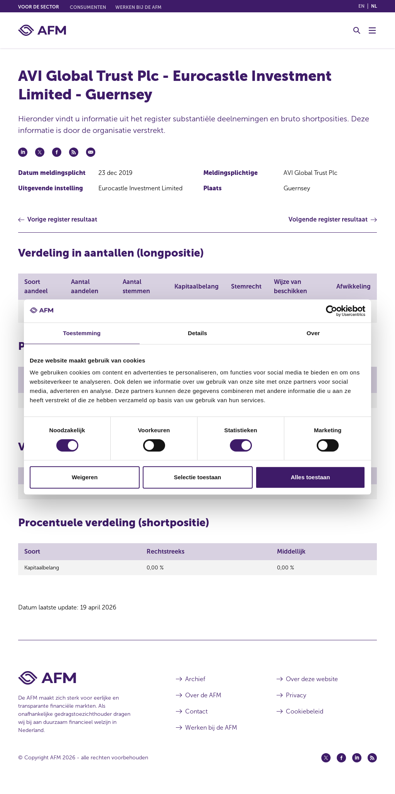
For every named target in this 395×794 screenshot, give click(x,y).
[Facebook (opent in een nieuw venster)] (341, 764)
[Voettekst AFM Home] (85, 684)
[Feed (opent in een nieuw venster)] (372, 764)
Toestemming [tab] (82, 333)
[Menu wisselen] (372, 30)
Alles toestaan (310, 477)
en (361, 6)
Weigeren (85, 477)
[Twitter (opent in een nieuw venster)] (326, 764)
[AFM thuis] (42, 30)
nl (374, 6)
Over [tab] (313, 333)
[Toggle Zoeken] (356, 30)
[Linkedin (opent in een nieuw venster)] (356, 764)
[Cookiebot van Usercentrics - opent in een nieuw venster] (331, 311)
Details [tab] (197, 333)
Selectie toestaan (197, 477)
